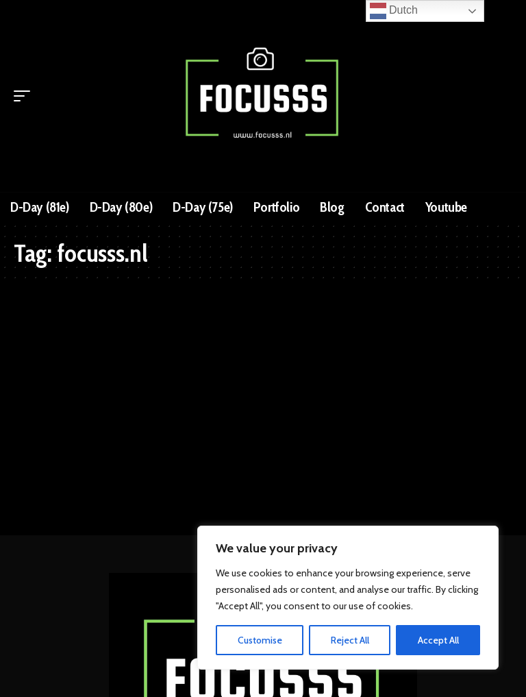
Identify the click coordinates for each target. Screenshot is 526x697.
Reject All (350, 640)
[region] (348, 598)
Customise (260, 640)
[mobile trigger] (25, 95)
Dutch (394, 11)
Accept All (438, 640)
